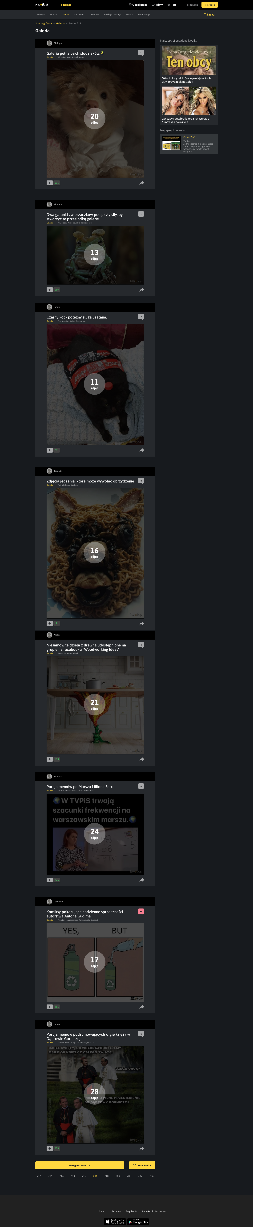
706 (151, 1176)
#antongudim (84, 920)
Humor (53, 14)
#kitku (72, 321)
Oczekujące (139, 4)
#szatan (65, 321)
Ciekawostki (80, 14)
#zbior (67, 1042)
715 (50, 1176)
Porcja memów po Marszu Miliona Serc (80, 787)
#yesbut (94, 920)
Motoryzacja (143, 14)
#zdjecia (74, 485)
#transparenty (70, 790)
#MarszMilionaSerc (85, 790)
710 (106, 1176)
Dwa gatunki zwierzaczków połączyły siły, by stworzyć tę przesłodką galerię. (85, 216)
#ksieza (61, 1042)
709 (118, 1176)
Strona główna (43, 23)
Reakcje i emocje (112, 14)
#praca (61, 653)
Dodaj (67, 4)
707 (140, 1176)
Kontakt (102, 1211)
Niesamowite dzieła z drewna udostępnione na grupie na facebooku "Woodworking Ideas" (86, 647)
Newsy (129, 14)
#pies (69, 57)
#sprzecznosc (72, 920)
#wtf (59, 485)
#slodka (76, 223)
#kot (59, 321)
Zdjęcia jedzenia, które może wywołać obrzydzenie (90, 481)
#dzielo (76, 653)
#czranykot (80, 321)
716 (39, 1176)
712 (84, 1176)
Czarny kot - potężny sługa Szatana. (77, 317)
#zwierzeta (62, 223)
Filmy (159, 4)
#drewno (68, 653)
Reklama (116, 1211)
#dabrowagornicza (85, 1042)
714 (61, 1176)
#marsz (61, 790)
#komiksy (61, 920)
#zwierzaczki (86, 223)
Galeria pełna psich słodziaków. (75, 53)
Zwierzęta (40, 14)
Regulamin (131, 1211)
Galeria (65, 14)
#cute (81, 57)
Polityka (95, 14)
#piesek (75, 57)
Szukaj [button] (211, 14)
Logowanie (192, 5)
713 (73, 1176)
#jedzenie (66, 485)
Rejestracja (209, 5)
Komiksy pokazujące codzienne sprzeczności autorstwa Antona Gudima (85, 914)
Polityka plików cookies (154, 1211)
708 (129, 1176)
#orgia (73, 1042)
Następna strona (79, 1165)
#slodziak (62, 57)
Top (173, 4)
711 (95, 1176)
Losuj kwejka (142, 1165)
